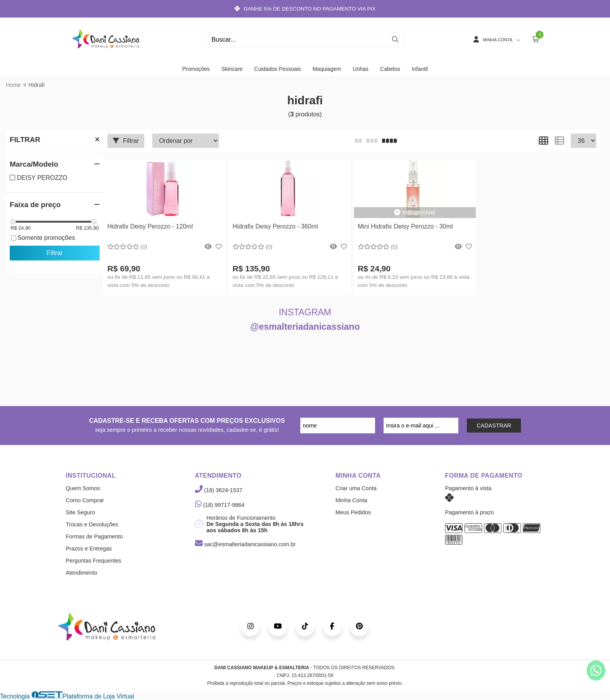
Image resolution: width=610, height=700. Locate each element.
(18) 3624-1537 (218, 490)
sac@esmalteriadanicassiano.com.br (245, 544)
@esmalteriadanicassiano (305, 327)
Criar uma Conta (356, 488)
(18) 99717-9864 (220, 505)
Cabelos (390, 69)
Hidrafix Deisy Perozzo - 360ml (275, 226)
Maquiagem (326, 69)
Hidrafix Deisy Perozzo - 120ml (150, 226)
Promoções (196, 69)
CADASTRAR (494, 425)
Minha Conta (351, 500)
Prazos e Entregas (89, 548)
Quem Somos (83, 488)
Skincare (231, 69)
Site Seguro (80, 512)
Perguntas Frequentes (93, 561)
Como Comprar (85, 500)
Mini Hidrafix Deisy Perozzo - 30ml (405, 226)
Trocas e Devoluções (92, 524)
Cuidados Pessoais (277, 69)
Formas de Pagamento (94, 536)
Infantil (420, 69)
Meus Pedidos (353, 512)
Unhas (360, 69)
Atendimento (81, 573)
